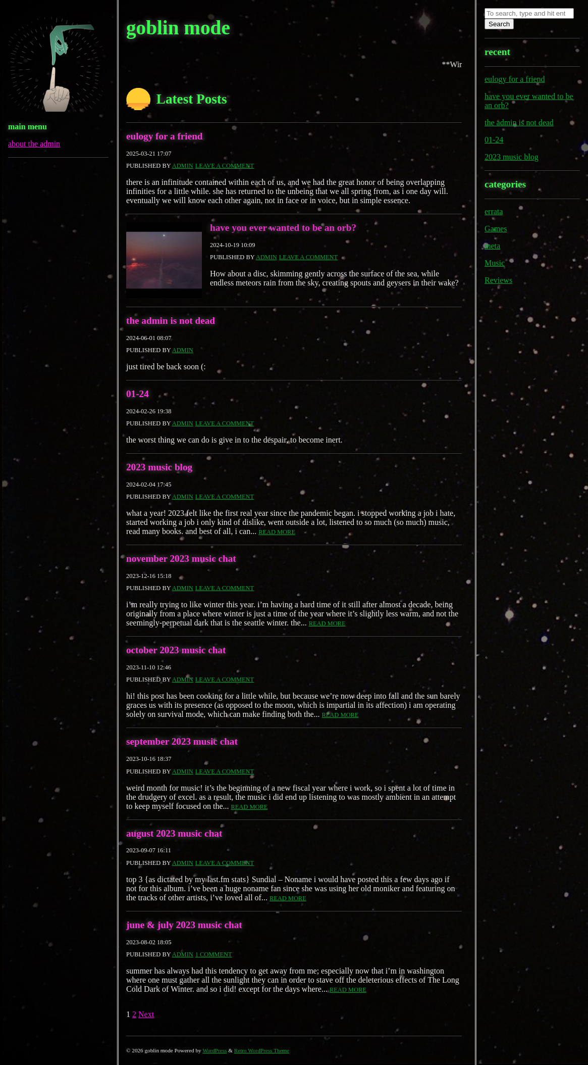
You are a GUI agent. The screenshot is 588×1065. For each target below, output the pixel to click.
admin (182, 165)
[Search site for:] (529, 13)
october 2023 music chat (176, 650)
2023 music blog (159, 467)
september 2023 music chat (182, 741)
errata (494, 211)
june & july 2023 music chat (184, 924)
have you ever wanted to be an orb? (283, 227)
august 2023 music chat (174, 833)
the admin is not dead (170, 320)
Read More (276, 532)
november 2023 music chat (181, 558)
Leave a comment (224, 165)
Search (499, 24)
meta (492, 245)
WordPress (214, 1050)
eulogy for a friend (164, 136)
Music (495, 263)
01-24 (137, 394)
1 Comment (213, 954)
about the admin (34, 143)
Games (496, 228)
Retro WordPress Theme (261, 1050)
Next (146, 1014)
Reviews (498, 280)
